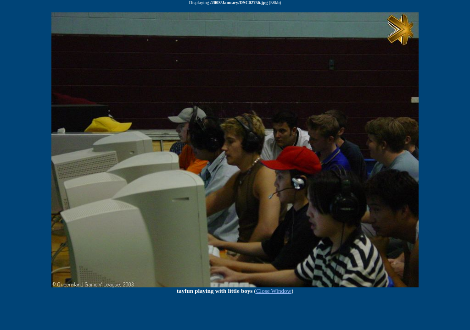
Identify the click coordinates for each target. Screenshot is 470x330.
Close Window (273, 290)
